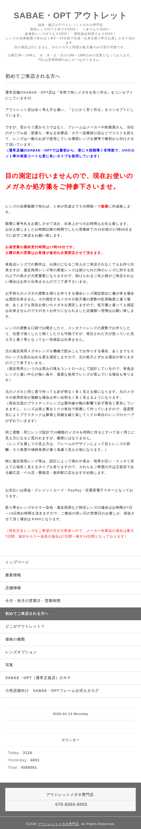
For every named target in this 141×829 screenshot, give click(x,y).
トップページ (17, 562)
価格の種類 (15, 639)
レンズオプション (21, 652)
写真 (9, 665)
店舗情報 (13, 588)
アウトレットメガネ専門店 (58, 824)
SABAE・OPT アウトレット (71, 15)
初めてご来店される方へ (27, 613)
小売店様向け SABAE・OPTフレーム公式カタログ (52, 691)
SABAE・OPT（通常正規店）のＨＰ (38, 678)
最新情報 (13, 575)
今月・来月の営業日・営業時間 (33, 601)
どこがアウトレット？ (25, 626)
